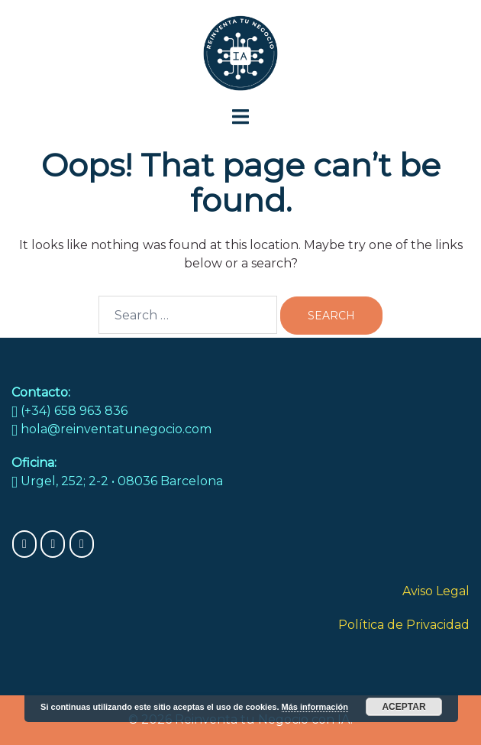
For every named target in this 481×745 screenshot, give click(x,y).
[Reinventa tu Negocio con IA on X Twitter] (81, 544)
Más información (315, 706)
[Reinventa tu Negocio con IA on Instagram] (52, 544)
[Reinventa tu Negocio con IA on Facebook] (24, 544)
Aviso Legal (436, 591)
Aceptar (403, 706)
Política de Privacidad (404, 624)
